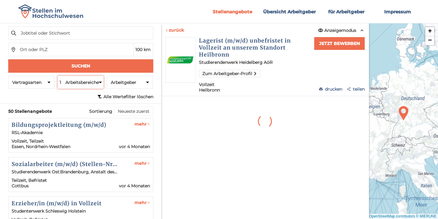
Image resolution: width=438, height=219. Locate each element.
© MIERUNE (426, 216)
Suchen (80, 66)
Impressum (397, 12)
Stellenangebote (232, 12)
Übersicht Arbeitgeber (289, 12)
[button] (403, 113)
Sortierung (100, 111)
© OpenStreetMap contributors (390, 216)
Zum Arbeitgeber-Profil (229, 73)
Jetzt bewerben (339, 43)
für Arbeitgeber (346, 12)
